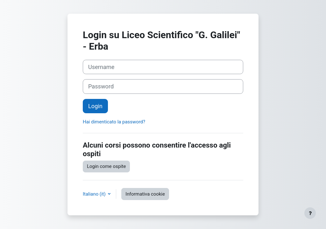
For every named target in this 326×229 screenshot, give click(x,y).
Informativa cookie (145, 194)
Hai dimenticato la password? (114, 122)
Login (95, 106)
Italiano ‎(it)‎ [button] (95, 194)
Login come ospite (106, 166)
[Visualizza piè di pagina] (310, 213)
